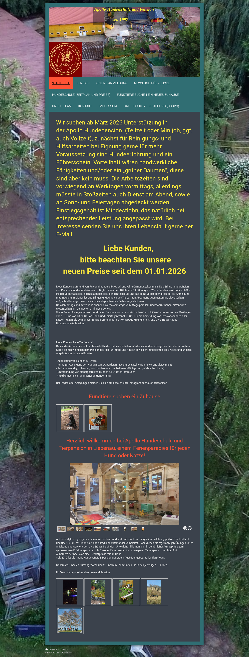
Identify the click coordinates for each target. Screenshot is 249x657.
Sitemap (64, 650)
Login (201, 649)
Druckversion (52, 650)
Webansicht (199, 652)
